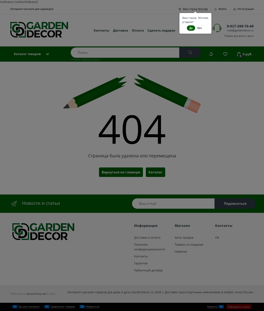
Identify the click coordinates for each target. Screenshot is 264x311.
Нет (199, 28)
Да (191, 28)
